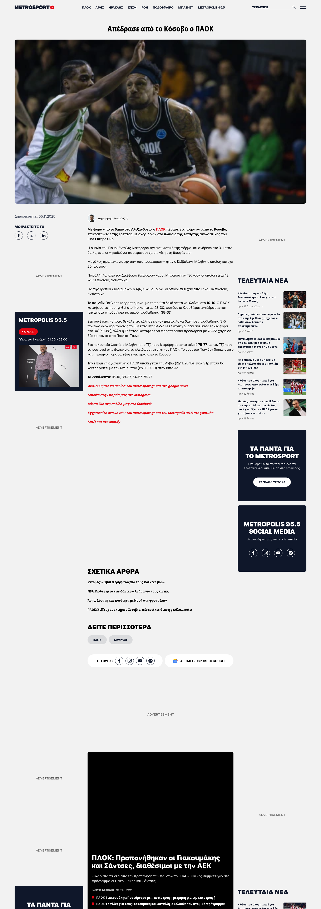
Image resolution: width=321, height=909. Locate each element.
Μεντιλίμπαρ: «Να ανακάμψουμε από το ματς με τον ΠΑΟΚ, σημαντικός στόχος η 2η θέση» (259, 343)
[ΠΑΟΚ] (97, 639)
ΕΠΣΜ (132, 7)
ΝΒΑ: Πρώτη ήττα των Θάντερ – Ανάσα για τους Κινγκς (128, 591)
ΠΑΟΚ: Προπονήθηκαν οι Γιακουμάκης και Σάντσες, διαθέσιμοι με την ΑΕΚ (156, 861)
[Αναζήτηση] (271, 7)
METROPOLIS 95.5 (211, 7)
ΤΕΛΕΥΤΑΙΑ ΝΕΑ (263, 280)
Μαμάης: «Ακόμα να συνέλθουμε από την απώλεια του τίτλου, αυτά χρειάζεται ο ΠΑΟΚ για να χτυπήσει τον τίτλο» (259, 407)
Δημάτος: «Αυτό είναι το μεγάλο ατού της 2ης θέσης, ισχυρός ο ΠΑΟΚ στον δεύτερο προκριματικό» (259, 320)
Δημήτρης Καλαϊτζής (113, 218)
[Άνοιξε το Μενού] (303, 7)
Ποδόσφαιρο (163, 7)
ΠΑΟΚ (86, 7)
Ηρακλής (116, 7)
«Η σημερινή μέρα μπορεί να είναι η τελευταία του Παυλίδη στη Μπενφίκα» (258, 364)
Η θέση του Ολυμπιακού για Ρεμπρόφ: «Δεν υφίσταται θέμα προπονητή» (258, 384)
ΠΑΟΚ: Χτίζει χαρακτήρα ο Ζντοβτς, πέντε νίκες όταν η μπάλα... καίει (140, 609)
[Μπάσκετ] (121, 639)
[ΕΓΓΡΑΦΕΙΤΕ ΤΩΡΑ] (272, 482)
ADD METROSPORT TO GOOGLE (203, 660)
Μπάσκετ (185, 7)
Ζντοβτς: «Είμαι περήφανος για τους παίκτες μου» (126, 581)
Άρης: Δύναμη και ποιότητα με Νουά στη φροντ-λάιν (127, 600)
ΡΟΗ (145, 7)
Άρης (99, 7)
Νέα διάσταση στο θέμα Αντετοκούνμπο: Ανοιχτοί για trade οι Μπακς (257, 297)
